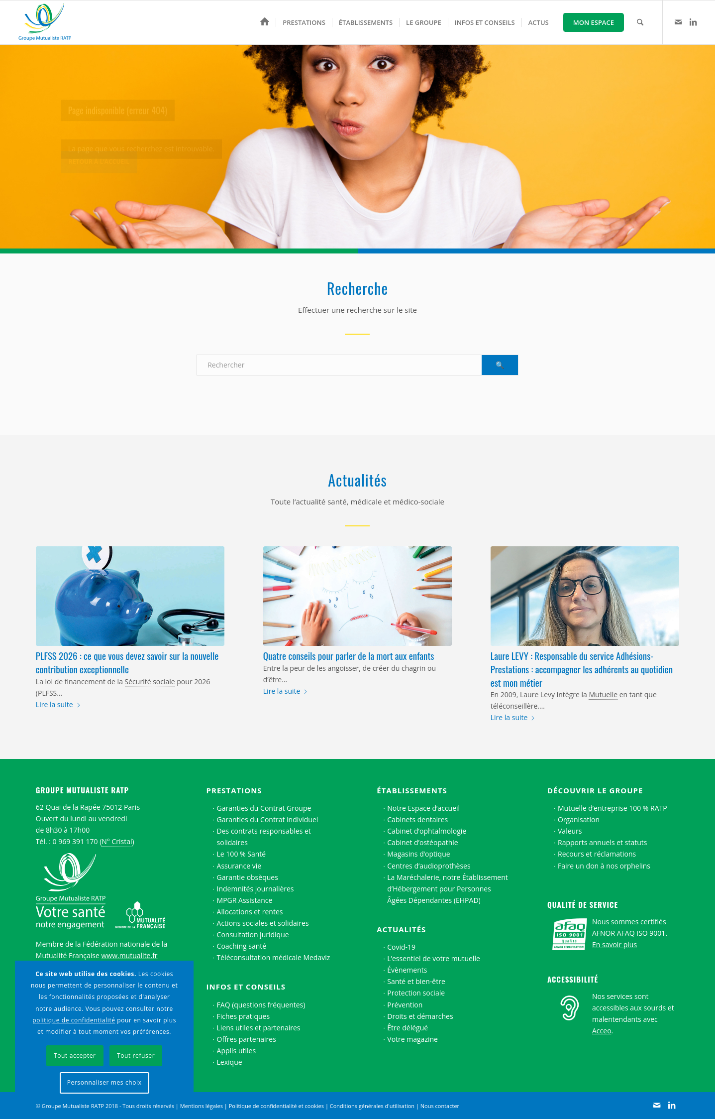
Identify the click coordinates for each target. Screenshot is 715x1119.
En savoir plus (614, 944)
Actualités (401, 929)
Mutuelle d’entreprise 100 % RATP (612, 808)
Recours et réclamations (597, 854)
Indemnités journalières (255, 888)
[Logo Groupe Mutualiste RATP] (49, 22)
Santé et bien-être (416, 981)
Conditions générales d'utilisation (372, 1106)
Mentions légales (201, 1106)
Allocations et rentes (250, 911)
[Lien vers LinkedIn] (693, 21)
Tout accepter (75, 1055)
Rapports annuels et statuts (602, 842)
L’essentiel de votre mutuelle (433, 958)
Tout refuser (136, 1055)
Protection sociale (416, 992)
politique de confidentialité (73, 1020)
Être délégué (407, 1027)
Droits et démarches (420, 1016)
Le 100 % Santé (241, 854)
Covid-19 (401, 947)
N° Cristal (117, 841)
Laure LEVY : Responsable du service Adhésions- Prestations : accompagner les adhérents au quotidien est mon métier (582, 668)
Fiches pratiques (243, 1016)
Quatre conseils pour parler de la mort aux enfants (348, 655)
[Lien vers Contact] (678, 21)
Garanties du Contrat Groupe (264, 808)
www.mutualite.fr (129, 955)
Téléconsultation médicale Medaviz (273, 957)
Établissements (412, 790)
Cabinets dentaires (417, 819)
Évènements (407, 970)
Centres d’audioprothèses (428, 865)
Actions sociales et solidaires (263, 923)
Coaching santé (242, 946)
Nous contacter (439, 1106)
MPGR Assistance (245, 900)
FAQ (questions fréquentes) (261, 1004)
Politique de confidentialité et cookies (276, 1106)
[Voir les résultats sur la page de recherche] (500, 365)
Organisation (579, 819)
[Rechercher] (640, 22)
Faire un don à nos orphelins (604, 865)
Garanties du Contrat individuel (267, 819)
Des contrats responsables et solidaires (264, 836)
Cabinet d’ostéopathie (422, 842)
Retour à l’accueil (99, 168)
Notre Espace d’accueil (423, 808)
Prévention (404, 1004)
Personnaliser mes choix (104, 1082)
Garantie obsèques (247, 877)
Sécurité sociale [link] (150, 681)
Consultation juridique (253, 934)
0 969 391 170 (75, 841)
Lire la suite (58, 704)
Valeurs (570, 831)
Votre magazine (412, 1039)
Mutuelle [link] (603, 694)
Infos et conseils (246, 987)
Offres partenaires (246, 1039)
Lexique (229, 1062)
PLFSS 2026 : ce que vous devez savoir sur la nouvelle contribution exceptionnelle (127, 662)
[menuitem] (265, 22)
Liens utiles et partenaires (259, 1027)
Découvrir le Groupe (595, 790)
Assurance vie (239, 865)
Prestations (234, 790)
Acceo (602, 1030)
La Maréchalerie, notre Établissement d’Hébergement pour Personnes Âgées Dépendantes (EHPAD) (447, 888)
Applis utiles (236, 1050)
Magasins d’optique (418, 854)
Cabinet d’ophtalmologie (426, 831)
